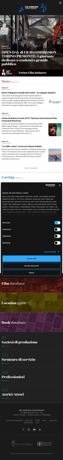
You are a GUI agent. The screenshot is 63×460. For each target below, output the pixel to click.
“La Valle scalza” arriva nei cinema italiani (22, 146)
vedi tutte (14, 82)
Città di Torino (22, 444)
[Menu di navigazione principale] (60, 3)
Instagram (29, 430)
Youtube (34, 430)
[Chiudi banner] (60, 185)
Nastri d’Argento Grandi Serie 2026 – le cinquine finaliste (29, 92)
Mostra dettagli (50, 252)
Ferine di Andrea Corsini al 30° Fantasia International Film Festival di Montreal (29, 119)
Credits (37, 423)
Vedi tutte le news (31, 168)
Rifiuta (31, 273)
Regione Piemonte (44, 444)
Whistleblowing (28, 423)
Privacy (44, 420)
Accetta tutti (31, 258)
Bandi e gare (28, 420)
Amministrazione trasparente (14, 420)
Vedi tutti (18, 178)
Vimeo (40, 430)
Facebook (23, 430)
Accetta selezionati (31, 266)
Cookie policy (53, 420)
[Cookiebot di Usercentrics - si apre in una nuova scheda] (45, 185)
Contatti (37, 420)
